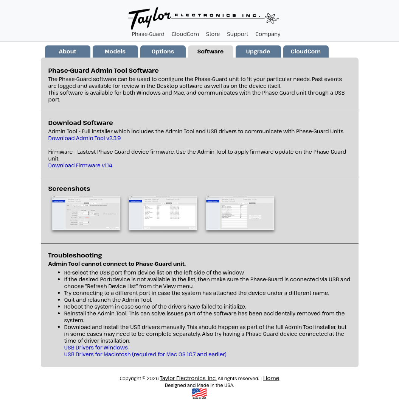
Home (271, 378)
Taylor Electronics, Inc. (188, 378)
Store (213, 33)
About (67, 51)
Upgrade (258, 51)
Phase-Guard (148, 33)
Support (237, 33)
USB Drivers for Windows (96, 347)
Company (267, 33)
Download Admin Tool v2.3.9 (84, 138)
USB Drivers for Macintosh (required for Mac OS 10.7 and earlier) (145, 354)
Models (115, 51)
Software (210, 51)
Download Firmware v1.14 (80, 165)
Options (163, 51)
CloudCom (185, 33)
